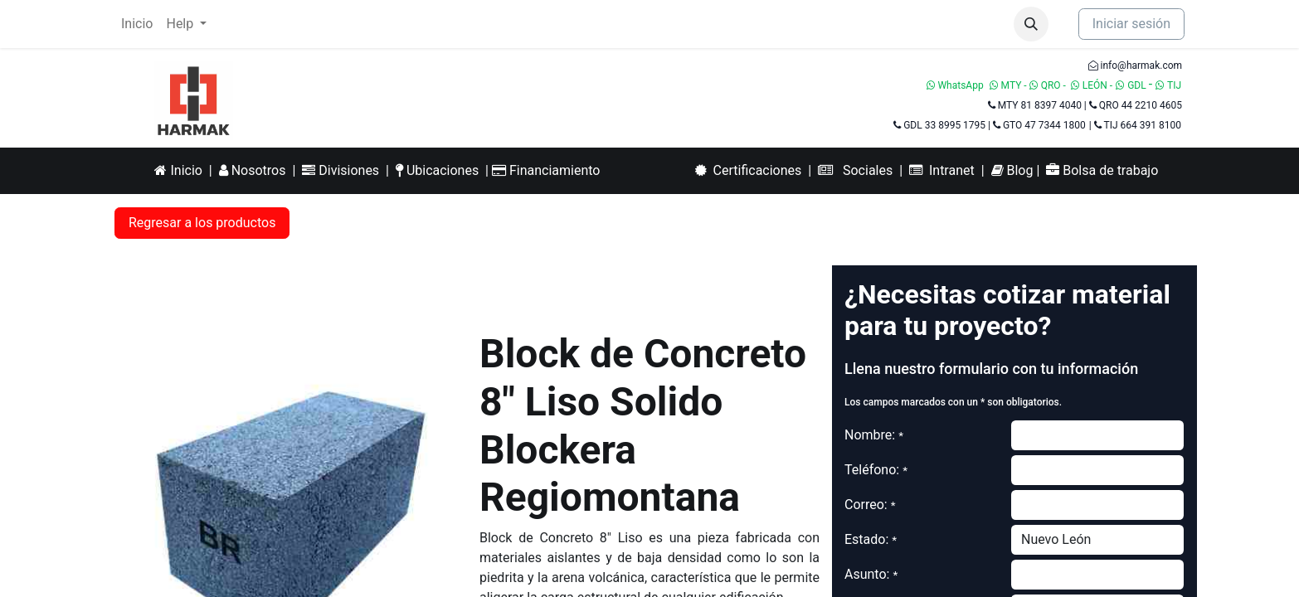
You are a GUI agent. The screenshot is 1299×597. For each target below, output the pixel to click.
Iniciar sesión (1131, 24)
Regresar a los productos (202, 223)
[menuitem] (136, 24)
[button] (1031, 24)
